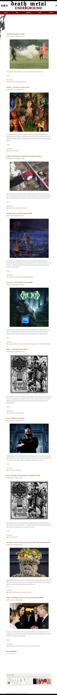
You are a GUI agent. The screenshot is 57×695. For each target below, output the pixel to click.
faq (17, 12)
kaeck (22, 413)
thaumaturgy (30, 277)
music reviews (24, 646)
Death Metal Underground (21, 693)
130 (14, 653)
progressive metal (35, 344)
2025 (10, 81)
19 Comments (9, 644)
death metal (24, 81)
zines (39, 12)
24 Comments (9, 410)
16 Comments (9, 206)
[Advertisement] (29, 24)
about (6, 12)
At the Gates (12, 470)
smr (27, 208)
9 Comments (9, 148)
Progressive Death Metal (20, 277)
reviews (28, 12)
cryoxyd (11, 344)
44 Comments (9, 468)
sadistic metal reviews (20, 208)
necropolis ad (24, 592)
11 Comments (9, 275)
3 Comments (9, 342)
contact (51, 12)
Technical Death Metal (45, 344)
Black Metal (18, 81)
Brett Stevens (11, 36)
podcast (29, 592)
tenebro (17, 150)
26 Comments (9, 79)
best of (13, 81)
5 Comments (9, 535)
